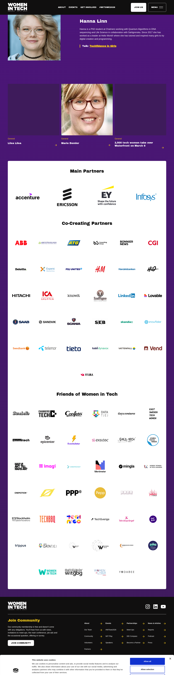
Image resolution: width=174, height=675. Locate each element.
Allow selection (147, 651)
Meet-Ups (136, 630)
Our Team (93, 630)
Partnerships (136, 623)
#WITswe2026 (107, 7)
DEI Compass (136, 636)
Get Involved (88, 7)
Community (93, 636)
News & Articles (157, 623)
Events (73, 7)
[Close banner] (170, 640)
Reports (157, 630)
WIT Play (115, 636)
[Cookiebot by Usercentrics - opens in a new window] (15, 670)
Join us (138, 7)
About (62, 7)
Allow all (147, 643)
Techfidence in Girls (102, 46)
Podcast (157, 636)
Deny (147, 659)
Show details (128, 670)
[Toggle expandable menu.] (157, 7)
